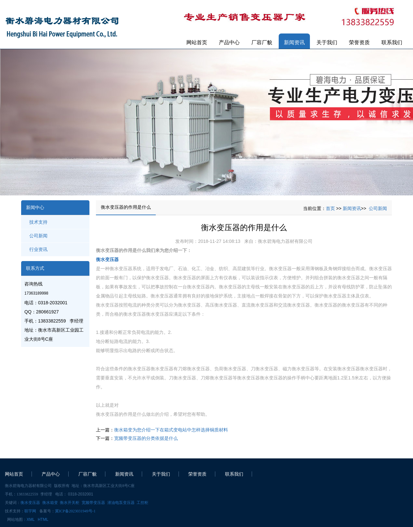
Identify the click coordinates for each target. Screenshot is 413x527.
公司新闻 (38, 235)
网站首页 (196, 42)
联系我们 (391, 42)
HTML (43, 519)
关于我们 (326, 42)
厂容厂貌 (261, 42)
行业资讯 (38, 249)
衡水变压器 (107, 259)
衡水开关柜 (69, 502)
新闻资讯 (294, 42)
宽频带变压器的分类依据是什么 (146, 438)
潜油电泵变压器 (121, 502)
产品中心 (229, 42)
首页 (330, 208)
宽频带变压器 (93, 502)
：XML (28, 519)
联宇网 (30, 511)
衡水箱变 (50, 502)
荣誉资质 (359, 42)
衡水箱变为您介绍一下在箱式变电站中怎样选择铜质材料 (171, 429)
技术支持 (38, 222)
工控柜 (142, 502)
